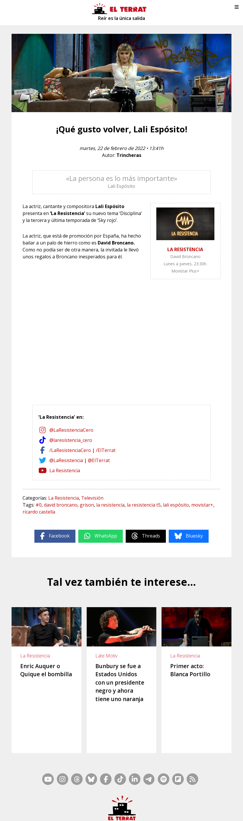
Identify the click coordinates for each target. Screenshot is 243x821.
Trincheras (128, 155)
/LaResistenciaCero (70, 450)
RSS (148, 796)
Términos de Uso (183, 804)
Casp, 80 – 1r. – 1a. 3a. (78, 804)
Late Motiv (106, 656)
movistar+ (202, 505)
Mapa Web (131, 796)
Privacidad (121, 811)
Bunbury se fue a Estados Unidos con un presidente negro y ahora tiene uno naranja (119, 682)
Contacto (47, 804)
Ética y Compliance (148, 804)
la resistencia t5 (144, 505)
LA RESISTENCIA (185, 249)
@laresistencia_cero (70, 440)
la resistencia (110, 505)
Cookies (225, 804)
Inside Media (166, 796)
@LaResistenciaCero (71, 430)
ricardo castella (39, 512)
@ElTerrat (99, 460)
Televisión (92, 498)
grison (87, 505)
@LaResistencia (66, 460)
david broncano (60, 505)
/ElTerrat (106, 450)
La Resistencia (64, 470)
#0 (39, 505)
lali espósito (176, 505)
